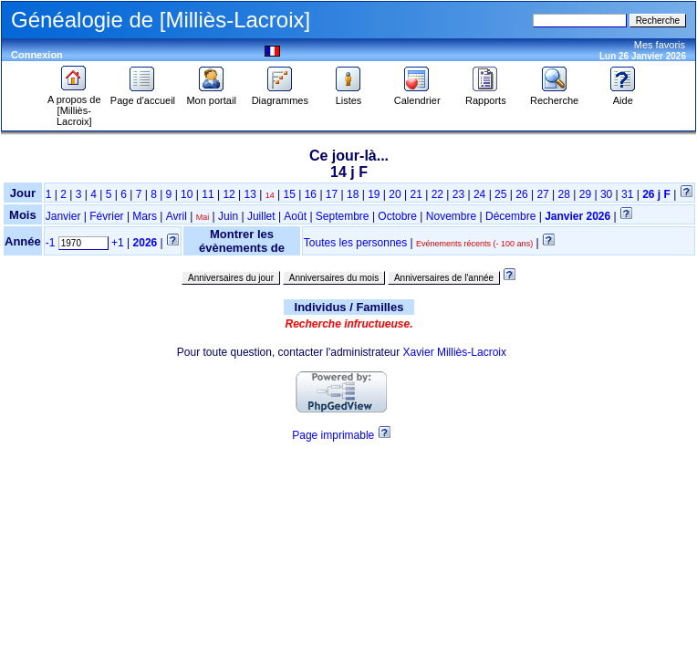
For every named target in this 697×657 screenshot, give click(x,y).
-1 (51, 242)
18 (353, 194)
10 (186, 194)
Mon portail (210, 96)
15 (290, 194)
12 (228, 194)
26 (521, 194)
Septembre (342, 216)
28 (564, 194)
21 (415, 194)
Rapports (485, 96)
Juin (228, 216)
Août (295, 216)
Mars (144, 216)
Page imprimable (333, 435)
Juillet (261, 216)
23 (458, 194)
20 (395, 194)
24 (479, 194)
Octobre (397, 216)
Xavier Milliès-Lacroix (454, 352)
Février (106, 216)
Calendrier (417, 96)
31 (627, 194)
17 (332, 194)
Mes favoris (659, 44)
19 (374, 194)
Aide (623, 96)
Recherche (554, 96)
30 (606, 194)
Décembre (510, 216)
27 (542, 194)
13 (250, 194)
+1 (117, 242)
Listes (348, 96)
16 (311, 194)
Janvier (63, 216)
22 (437, 194)
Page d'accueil (142, 96)
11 (207, 194)
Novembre (451, 216)
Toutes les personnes (355, 242)
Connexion (37, 54)
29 (585, 194)
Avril (176, 216)
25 (500, 194)
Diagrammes (280, 96)
